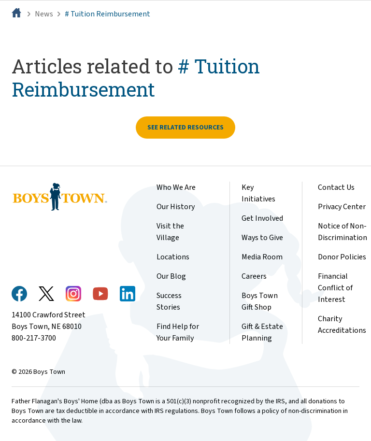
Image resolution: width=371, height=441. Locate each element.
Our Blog (171, 276)
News (44, 14)
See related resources (185, 127)
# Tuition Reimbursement (107, 14)
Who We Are (176, 187)
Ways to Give (262, 237)
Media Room (262, 257)
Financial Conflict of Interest (335, 288)
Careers (254, 276)
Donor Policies (342, 257)
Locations (173, 257)
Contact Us (336, 187)
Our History (176, 206)
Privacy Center (342, 206)
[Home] (17, 14)
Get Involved (262, 218)
